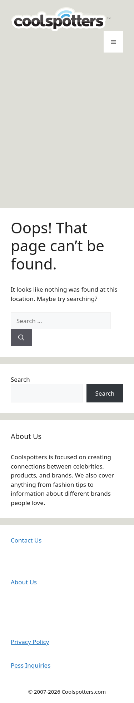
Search (20, 379)
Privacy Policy (30, 642)
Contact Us (26, 540)
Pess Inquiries (30, 665)
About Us (24, 582)
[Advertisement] (67, 130)
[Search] (21, 337)
